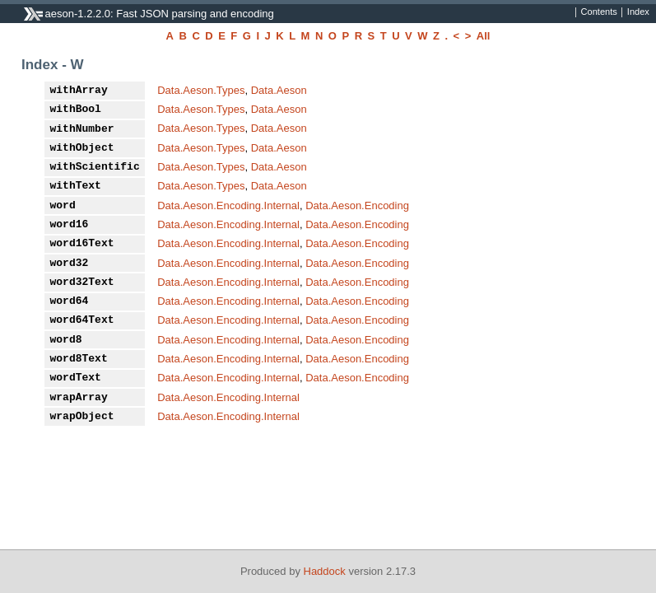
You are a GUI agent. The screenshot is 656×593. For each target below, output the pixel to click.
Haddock (325, 571)
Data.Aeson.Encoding (357, 205)
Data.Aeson (279, 90)
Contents (599, 12)
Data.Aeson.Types (200, 90)
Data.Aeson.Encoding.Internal (228, 205)
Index (638, 12)
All (484, 36)
